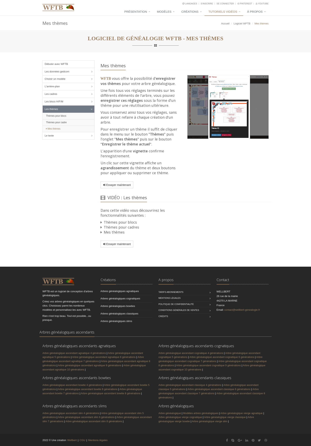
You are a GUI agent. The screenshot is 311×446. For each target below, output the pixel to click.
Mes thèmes (53, 128)
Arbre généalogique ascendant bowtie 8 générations (110, 393)
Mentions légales (169, 298)
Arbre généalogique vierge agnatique (241, 413)
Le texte (49, 135)
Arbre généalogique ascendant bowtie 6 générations (88, 389)
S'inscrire (207, 3)
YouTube (262, 3)
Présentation (135, 11)
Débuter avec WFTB (56, 63)
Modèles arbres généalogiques (200, 413)
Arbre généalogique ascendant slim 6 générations (86, 417)
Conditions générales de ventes (178, 310)
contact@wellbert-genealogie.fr (242, 309)
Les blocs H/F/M (54, 101)
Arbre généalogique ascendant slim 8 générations (93, 421)
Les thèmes (51, 109)
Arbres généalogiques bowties (118, 306)
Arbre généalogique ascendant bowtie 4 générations (72, 385)
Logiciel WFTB (242, 23)
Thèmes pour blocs (56, 115)
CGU (82, 440)
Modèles (164, 11)
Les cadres (51, 93)
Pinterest (245, 3)
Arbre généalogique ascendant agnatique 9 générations (89, 365)
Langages (191, 3)
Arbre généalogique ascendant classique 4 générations (189, 385)
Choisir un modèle (55, 78)
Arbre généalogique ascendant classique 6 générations (218, 389)
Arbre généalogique (170, 413)
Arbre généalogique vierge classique (225, 417)
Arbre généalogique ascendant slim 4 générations (70, 413)
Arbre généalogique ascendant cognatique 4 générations (190, 353)
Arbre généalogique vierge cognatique (180, 417)
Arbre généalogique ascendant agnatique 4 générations (74, 353)
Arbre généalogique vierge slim (210, 421)
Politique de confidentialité (176, 304)
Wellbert (72, 440)
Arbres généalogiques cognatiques (120, 298)
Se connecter (225, 3)
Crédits (163, 316)
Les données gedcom (57, 71)
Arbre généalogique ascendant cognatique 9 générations (208, 365)
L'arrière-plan (52, 86)
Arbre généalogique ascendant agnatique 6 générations (103, 357)
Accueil (225, 23)
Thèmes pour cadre (56, 122)
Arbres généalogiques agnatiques (120, 291)
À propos (255, 11)
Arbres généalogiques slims (116, 321)
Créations (189, 11)
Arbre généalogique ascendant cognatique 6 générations (221, 357)
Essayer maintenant (117, 184)
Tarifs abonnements (170, 292)
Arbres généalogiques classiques (119, 313)
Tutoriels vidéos (222, 11)
